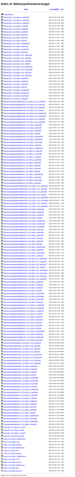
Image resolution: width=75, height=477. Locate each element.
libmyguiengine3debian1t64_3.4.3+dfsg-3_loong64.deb (20, 378)
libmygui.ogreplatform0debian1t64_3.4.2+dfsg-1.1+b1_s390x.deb (24, 119)
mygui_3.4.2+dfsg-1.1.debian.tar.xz (14, 456)
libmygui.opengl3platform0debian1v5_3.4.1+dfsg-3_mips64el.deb (24, 247)
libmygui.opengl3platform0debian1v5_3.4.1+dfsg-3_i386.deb (22, 244)
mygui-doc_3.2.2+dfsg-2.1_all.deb (14, 427)
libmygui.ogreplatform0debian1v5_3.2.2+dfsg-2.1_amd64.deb (23, 148)
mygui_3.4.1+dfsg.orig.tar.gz (12, 453)
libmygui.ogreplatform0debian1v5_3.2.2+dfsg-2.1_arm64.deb (22, 151)
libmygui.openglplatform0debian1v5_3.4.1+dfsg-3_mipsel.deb (23, 334)
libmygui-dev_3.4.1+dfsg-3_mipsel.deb (15, 46)
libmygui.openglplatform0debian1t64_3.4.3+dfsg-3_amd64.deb (23, 282)
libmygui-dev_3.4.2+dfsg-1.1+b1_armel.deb (17, 58)
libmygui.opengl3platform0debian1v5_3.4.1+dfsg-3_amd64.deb (23, 232)
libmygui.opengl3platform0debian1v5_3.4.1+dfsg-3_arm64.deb (23, 235)
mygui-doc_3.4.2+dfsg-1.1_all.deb (14, 433)
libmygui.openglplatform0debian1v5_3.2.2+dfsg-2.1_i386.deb (23, 314)
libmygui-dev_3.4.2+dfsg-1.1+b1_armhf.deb (17, 61)
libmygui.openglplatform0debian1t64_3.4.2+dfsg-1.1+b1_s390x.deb (24, 276)
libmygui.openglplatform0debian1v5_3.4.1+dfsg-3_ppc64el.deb (23, 337)
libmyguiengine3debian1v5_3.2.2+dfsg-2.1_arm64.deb (20, 392)
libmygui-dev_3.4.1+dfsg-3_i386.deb (15, 40)
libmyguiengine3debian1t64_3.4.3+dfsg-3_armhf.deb (20, 372)
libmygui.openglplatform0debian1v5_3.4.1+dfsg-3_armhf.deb (22, 325)
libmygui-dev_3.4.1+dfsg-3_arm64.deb (15, 32)
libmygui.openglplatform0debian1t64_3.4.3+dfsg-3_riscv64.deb (23, 299)
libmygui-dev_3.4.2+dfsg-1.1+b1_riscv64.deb (17, 69)
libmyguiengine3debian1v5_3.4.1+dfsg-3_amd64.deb (20, 401)
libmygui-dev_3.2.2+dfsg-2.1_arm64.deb (16, 20)
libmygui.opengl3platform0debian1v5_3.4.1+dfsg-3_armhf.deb (23, 241)
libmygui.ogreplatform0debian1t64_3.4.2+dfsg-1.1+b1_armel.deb (24, 104)
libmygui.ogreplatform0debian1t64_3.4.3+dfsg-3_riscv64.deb (22, 142)
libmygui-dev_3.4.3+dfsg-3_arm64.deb (15, 81)
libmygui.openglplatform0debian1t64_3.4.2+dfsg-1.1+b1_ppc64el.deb (25, 270)
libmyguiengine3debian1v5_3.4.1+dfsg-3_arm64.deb (20, 404)
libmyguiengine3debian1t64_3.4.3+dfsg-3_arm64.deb (20, 369)
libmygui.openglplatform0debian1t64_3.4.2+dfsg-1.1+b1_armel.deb (24, 261)
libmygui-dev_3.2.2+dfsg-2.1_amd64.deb (16, 17)
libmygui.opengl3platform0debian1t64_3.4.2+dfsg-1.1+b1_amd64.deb (25, 186)
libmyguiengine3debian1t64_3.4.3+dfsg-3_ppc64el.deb (20, 380)
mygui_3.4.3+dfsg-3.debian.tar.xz (14, 465)
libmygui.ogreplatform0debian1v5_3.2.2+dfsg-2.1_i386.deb (22, 157)
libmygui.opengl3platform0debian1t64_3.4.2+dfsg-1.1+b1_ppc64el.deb (25, 197)
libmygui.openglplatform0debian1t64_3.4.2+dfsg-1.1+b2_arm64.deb (25, 279)
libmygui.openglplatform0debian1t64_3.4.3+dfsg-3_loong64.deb (23, 293)
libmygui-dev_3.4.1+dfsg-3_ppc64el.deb (16, 49)
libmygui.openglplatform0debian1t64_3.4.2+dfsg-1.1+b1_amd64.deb (25, 258)
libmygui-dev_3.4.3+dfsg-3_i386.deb (15, 87)
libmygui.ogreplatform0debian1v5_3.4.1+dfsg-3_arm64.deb (22, 162)
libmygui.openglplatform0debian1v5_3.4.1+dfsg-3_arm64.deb (23, 319)
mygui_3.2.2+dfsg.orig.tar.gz (12, 444)
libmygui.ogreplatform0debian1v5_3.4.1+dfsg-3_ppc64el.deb (22, 180)
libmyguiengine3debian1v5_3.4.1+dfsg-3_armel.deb (19, 407)
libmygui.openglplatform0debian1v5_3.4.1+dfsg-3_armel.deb (22, 322)
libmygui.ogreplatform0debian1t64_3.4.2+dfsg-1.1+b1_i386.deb (23, 110)
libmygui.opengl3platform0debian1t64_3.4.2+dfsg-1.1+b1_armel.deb (25, 189)
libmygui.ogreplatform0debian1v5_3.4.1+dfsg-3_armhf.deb (22, 168)
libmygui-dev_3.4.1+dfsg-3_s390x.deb (15, 52)
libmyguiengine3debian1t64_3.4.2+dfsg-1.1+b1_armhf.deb (22, 348)
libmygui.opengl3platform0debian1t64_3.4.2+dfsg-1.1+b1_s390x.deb (25, 203)
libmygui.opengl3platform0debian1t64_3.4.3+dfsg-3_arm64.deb (23, 212)
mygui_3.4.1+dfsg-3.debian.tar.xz (14, 447)
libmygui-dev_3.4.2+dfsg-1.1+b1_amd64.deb (17, 55)
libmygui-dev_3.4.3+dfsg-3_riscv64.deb (16, 96)
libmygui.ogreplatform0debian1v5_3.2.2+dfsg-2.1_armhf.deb (22, 154)
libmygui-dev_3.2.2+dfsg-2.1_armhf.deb (16, 23)
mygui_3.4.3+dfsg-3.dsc (11, 468)
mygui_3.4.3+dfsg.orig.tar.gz (12, 471)
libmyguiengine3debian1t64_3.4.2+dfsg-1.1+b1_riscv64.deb (22, 357)
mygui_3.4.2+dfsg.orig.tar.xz (12, 462)
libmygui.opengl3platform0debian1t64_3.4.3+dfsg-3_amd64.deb (23, 209)
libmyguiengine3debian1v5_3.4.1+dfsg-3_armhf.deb (19, 410)
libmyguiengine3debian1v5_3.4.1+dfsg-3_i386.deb (19, 412)
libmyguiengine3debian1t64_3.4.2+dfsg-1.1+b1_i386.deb (21, 351)
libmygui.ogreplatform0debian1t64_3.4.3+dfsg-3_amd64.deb (22, 125)
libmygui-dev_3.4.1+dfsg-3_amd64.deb (15, 29)
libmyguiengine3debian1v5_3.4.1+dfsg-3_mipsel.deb (20, 418)
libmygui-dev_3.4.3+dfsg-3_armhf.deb (15, 84)
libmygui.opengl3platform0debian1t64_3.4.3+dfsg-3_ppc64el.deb (24, 223)
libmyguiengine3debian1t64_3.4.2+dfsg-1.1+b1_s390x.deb (22, 360)
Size (62, 9)
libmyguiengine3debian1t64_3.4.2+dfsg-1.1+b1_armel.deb (21, 346)
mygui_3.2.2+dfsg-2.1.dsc (11, 441)
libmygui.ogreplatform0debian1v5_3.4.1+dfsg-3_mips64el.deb (23, 174)
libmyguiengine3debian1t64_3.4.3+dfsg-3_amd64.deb (20, 366)
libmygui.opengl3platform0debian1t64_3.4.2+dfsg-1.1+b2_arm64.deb (25, 206)
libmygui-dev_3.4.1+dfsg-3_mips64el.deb (16, 43)
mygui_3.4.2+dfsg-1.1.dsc (11, 459)
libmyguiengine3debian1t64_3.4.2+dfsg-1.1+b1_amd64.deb (22, 343)
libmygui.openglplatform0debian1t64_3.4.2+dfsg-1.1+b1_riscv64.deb (25, 273)
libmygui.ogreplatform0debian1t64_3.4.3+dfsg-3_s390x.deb (22, 145)
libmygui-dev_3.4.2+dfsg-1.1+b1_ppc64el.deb (18, 66)
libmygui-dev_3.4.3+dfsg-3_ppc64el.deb (16, 93)
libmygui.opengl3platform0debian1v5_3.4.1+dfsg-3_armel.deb (23, 238)
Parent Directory (8, 14)
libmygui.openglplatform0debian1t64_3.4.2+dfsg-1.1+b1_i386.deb (24, 267)
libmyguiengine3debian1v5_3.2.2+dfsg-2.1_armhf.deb (20, 395)
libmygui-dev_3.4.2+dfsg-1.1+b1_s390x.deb (17, 72)
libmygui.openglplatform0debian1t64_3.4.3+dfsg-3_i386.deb (22, 290)
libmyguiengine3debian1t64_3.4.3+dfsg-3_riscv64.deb (20, 383)
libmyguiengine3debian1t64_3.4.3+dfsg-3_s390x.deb (20, 386)
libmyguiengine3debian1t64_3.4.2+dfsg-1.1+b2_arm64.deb (22, 363)
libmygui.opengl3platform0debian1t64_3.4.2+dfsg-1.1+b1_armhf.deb (25, 191)
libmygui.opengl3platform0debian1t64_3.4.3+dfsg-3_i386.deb (23, 218)
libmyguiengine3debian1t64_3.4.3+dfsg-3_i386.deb (19, 375)
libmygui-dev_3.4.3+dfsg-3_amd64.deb (15, 78)
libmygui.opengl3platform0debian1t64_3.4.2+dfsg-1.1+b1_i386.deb (24, 194)
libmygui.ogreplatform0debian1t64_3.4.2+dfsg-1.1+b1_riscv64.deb (24, 116)
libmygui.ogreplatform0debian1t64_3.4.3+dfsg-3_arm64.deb (22, 128)
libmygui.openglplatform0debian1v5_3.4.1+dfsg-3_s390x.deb (22, 340)
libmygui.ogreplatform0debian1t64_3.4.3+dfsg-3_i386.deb (21, 133)
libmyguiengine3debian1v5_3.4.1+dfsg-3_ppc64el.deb (20, 421)
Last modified (54, 9)
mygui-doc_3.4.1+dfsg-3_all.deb (13, 430)
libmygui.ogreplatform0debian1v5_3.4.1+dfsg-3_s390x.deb (22, 183)
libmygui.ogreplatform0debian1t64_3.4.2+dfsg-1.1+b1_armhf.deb (24, 107)
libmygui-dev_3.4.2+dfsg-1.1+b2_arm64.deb (17, 75)
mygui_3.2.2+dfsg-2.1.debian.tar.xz (14, 439)
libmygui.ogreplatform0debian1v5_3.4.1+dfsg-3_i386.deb (21, 171)
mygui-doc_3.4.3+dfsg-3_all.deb (13, 436)
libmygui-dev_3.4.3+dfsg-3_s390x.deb (15, 98)
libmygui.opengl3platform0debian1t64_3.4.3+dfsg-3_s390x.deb (23, 229)
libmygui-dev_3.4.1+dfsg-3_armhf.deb (15, 37)
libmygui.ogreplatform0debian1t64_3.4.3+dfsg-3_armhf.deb (22, 130)
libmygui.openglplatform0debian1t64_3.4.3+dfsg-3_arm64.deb (23, 285)
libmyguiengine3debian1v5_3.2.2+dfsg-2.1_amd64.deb (20, 389)
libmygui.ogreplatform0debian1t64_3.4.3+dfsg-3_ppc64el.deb (22, 139)
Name (26, 9)
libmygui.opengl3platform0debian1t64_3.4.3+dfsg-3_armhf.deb (23, 215)
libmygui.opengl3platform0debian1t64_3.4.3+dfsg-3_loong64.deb (24, 221)
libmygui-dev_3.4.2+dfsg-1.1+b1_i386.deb (16, 64)
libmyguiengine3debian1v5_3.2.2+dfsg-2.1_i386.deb (20, 398)
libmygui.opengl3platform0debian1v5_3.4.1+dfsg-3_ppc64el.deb (23, 253)
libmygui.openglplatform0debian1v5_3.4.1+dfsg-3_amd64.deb (23, 316)
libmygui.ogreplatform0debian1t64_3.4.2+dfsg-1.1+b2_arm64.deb (24, 122)
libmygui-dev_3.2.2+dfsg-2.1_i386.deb (15, 26)
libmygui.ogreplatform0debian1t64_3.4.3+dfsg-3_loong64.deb (23, 136)
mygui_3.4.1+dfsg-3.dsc (11, 450)
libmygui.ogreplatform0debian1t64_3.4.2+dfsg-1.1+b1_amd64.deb (24, 101)
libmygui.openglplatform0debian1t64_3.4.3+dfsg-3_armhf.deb (23, 287)
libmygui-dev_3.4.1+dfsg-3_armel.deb (15, 34)
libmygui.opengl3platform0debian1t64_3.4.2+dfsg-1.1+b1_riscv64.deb (25, 200)
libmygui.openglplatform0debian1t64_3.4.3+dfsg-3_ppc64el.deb (23, 296)
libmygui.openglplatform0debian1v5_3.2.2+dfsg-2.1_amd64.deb (23, 305)
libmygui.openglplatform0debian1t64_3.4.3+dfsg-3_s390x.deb (23, 302)
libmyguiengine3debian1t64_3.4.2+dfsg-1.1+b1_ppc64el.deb (22, 354)
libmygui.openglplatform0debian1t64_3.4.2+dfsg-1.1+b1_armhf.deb (24, 264)
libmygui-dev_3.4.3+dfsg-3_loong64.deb (16, 90)
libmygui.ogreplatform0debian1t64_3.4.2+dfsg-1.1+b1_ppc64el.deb (24, 113)
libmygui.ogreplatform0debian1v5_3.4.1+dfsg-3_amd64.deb (22, 159)
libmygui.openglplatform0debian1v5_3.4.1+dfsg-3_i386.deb (22, 328)
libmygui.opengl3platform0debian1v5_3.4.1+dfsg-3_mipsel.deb (23, 250)
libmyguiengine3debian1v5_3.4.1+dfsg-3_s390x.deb (19, 424)
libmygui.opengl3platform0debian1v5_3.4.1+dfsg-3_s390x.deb (23, 255)
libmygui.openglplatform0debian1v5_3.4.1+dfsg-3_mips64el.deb (23, 331)
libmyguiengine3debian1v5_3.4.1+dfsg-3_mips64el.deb (20, 415)
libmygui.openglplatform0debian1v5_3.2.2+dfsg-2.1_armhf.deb (23, 311)
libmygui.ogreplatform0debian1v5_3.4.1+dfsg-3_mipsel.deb (22, 177)
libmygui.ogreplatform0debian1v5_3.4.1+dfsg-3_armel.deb (22, 165)
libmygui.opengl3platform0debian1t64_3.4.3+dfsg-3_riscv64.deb (23, 226)
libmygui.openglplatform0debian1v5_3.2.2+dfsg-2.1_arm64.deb (23, 308)
